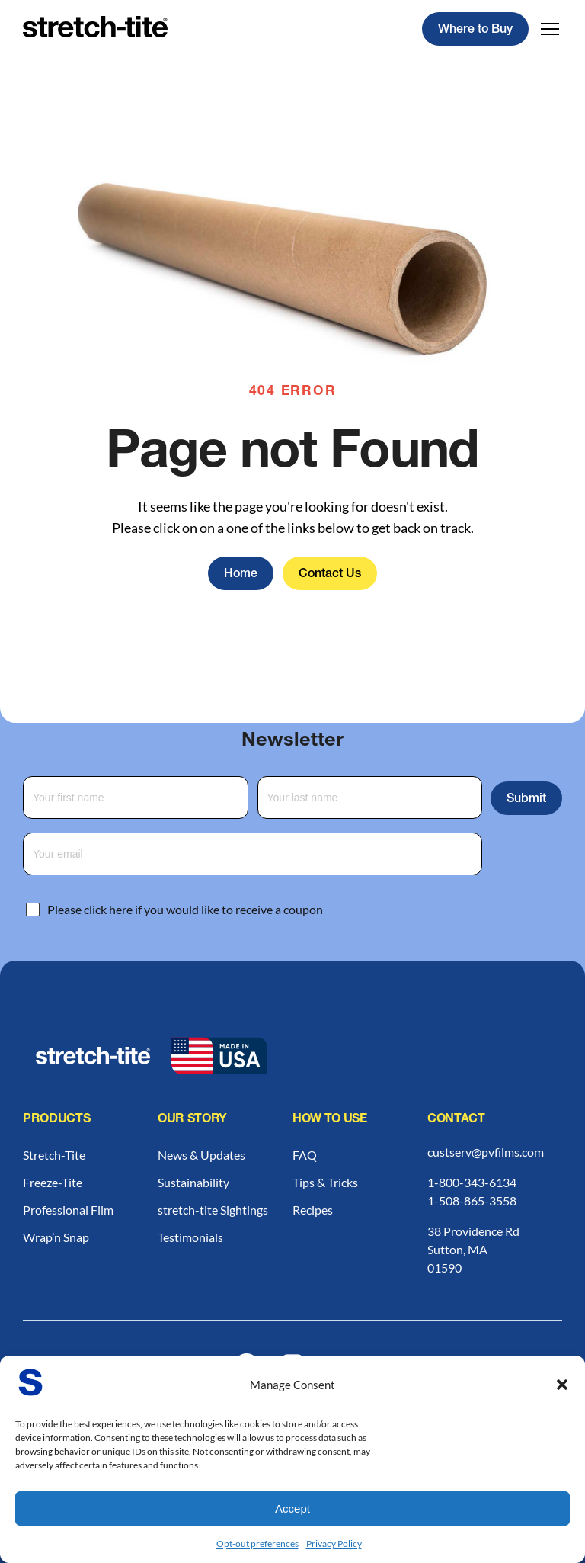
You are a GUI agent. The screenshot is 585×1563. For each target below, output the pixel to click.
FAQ (304, 1154)
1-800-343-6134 (471, 1182)
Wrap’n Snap (56, 1237)
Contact (456, 1120)
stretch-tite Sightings (213, 1209)
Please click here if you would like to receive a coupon (185, 909)
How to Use (329, 1120)
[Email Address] (252, 854)
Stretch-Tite (54, 1154)
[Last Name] (370, 797)
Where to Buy (475, 30)
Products (56, 1120)
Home (240, 575)
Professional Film (68, 1209)
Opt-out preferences (257, 1543)
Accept (292, 1508)
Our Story (192, 1120)
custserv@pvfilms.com (485, 1151)
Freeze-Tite (52, 1182)
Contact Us (330, 575)
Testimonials (190, 1237)
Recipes (312, 1209)
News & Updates (201, 1154)
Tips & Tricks (325, 1182)
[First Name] (135, 797)
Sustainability (193, 1182)
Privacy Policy (334, 1543)
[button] (562, 1384)
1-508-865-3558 (471, 1200)
